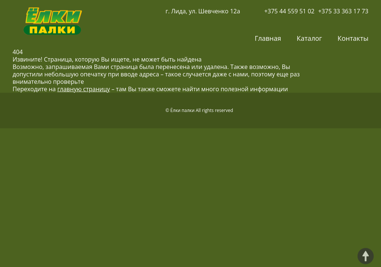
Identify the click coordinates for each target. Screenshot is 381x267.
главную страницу (83, 89)
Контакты (353, 38)
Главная (268, 38)
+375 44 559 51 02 (289, 11)
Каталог (309, 38)
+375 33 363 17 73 (343, 11)
